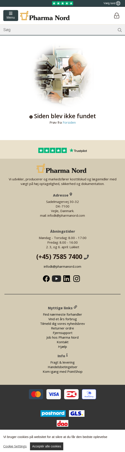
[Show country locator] (112, 3)
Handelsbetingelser (62, 367)
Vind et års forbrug (62, 319)
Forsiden (69, 122)
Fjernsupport (62, 332)
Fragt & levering (62, 362)
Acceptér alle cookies (46, 446)
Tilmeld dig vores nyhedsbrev (62, 323)
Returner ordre (62, 328)
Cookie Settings (15, 446)
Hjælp (62, 346)
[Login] (116, 16)
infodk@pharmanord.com (62, 266)
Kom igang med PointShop (63, 371)
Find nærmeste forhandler (62, 314)
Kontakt (63, 341)
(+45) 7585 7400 (62, 256)
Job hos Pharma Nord (62, 337)
